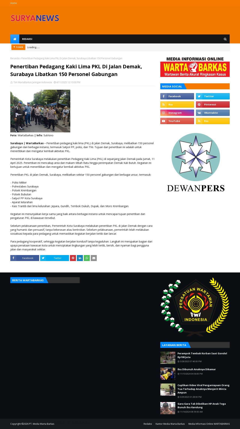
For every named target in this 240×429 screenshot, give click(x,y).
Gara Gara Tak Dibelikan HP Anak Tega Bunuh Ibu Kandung (202, 405)
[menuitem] (14, 38)
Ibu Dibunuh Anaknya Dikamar (197, 369)
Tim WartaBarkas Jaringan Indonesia (32, 82)
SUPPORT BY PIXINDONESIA (72, 422)
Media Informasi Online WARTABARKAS (209, 423)
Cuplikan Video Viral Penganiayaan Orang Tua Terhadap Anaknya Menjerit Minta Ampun (204, 388)
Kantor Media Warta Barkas (170, 423)
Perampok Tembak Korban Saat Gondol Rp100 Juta (202, 355)
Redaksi (148, 423)
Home (13, 3)
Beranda (15, 58)
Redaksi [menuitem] (27, 39)
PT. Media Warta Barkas (41, 423)
